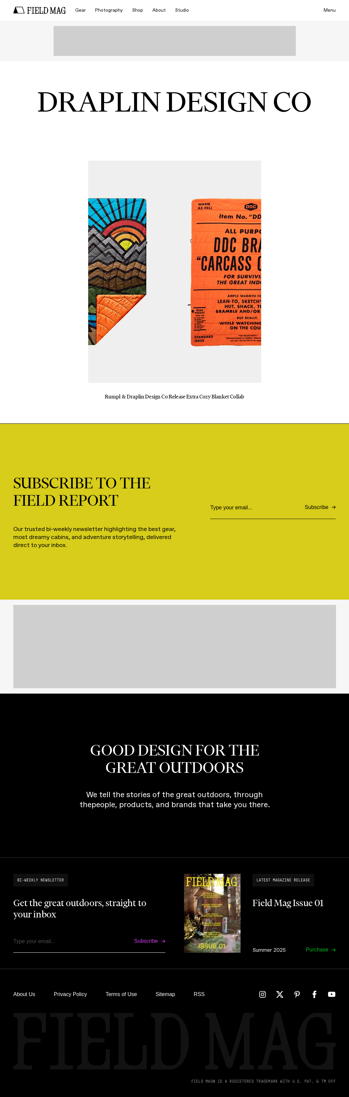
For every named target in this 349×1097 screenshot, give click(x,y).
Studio (182, 10)
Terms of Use (121, 994)
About (159, 10)
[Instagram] (262, 994)
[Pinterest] (297, 994)
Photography (109, 10)
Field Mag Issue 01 (288, 902)
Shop (137, 10)
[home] (39, 10)
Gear (80, 10)
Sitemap (165, 994)
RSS (199, 994)
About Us (24, 994)
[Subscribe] (320, 507)
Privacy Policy (70, 994)
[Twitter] (280, 994)
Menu (330, 10)
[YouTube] (332, 994)
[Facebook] (314, 994)
